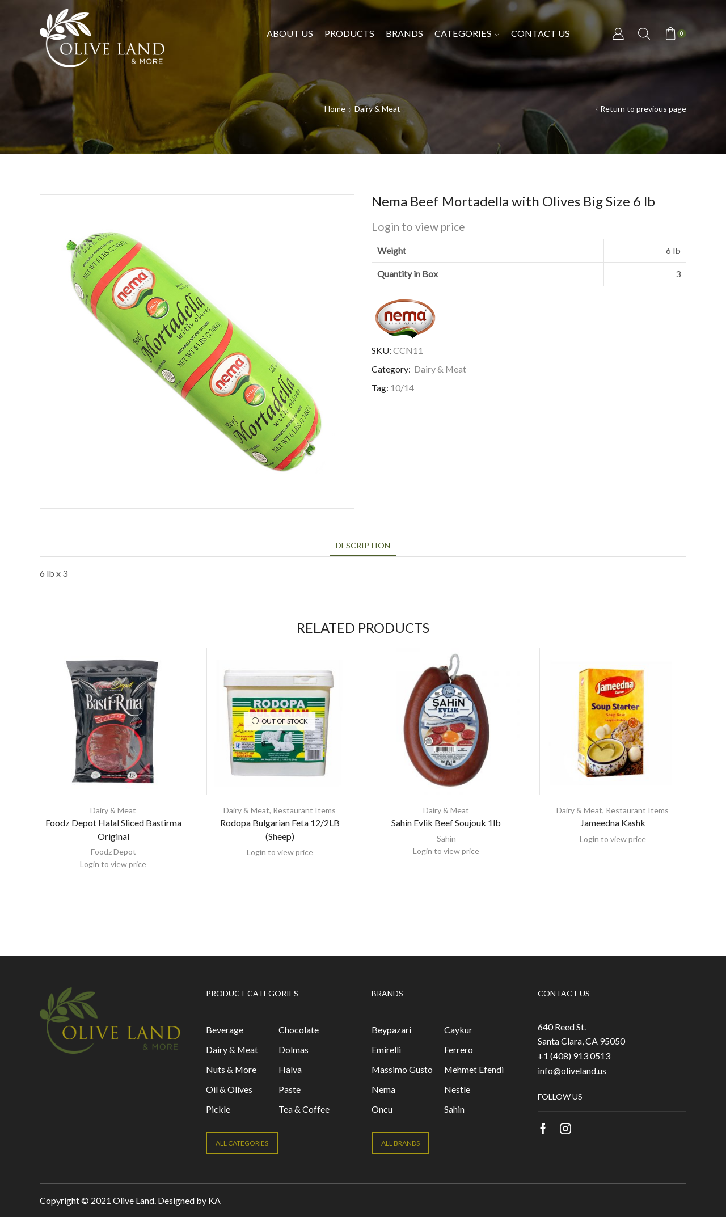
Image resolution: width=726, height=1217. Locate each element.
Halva (290, 1069)
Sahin (446, 838)
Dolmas (293, 1049)
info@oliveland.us (572, 1070)
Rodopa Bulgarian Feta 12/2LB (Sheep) (280, 829)
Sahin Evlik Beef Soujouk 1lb (446, 822)
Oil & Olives (229, 1089)
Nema (383, 1089)
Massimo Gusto (402, 1069)
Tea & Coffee (304, 1109)
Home (334, 108)
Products (349, 33)
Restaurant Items (304, 810)
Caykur (458, 1029)
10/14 (402, 387)
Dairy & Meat (377, 108)
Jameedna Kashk (612, 822)
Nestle (457, 1089)
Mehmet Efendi (474, 1069)
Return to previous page (643, 108)
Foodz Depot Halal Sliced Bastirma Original (113, 829)
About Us (290, 33)
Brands (404, 33)
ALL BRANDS (400, 1143)
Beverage (224, 1029)
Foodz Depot (113, 851)
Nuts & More (231, 1069)
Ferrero (458, 1049)
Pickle (218, 1109)
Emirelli (386, 1049)
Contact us (540, 33)
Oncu (382, 1109)
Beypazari (391, 1029)
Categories (466, 33)
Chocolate (298, 1029)
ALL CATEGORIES (242, 1143)
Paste (289, 1089)
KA (214, 1200)
